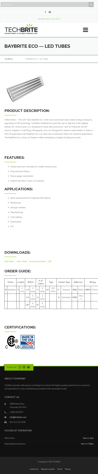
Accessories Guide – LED (40, 261)
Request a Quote (48, 469)
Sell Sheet (9, 261)
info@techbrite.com (18, 417)
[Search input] (45, 4)
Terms (59, 469)
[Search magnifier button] (91, 4)
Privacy (68, 469)
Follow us (11, 367)
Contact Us (34, 469)
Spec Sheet (22, 261)
